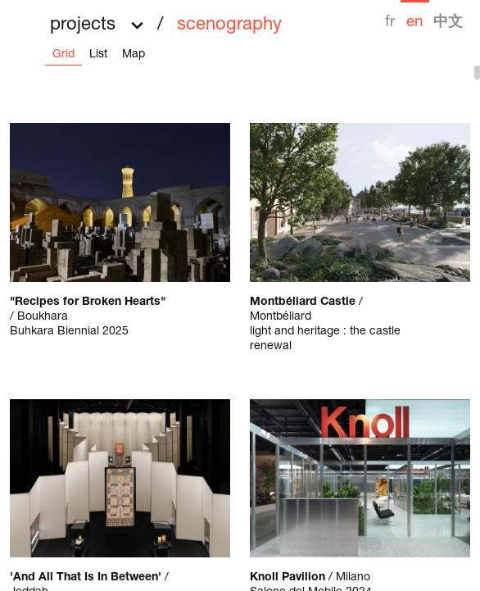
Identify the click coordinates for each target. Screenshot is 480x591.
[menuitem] (390, 15)
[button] (166, 19)
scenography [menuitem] (229, 25)
